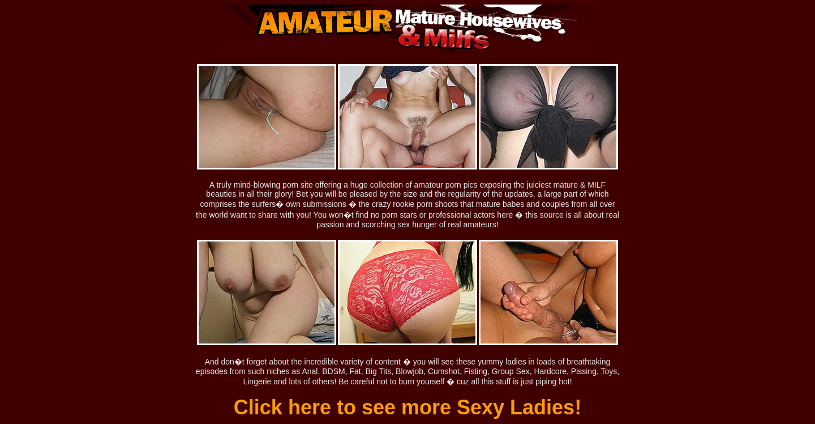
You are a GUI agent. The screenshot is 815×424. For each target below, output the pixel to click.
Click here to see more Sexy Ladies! (407, 407)
